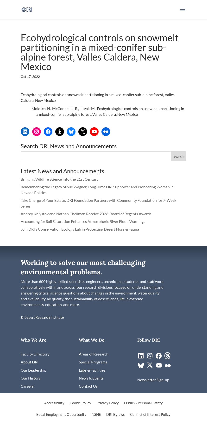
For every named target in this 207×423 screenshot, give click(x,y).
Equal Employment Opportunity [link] (61, 415)
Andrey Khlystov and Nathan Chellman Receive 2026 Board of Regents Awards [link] (86, 213)
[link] (26, 9)
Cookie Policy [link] (80, 403)
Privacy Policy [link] (107, 403)
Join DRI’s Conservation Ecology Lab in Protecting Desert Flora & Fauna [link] (80, 229)
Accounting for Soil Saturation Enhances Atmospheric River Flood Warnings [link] (83, 221)
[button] (182, 12)
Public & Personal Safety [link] (143, 403)
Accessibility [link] (54, 403)
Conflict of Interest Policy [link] (150, 415)
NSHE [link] (96, 415)
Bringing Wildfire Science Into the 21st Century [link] (60, 179)
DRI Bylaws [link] (115, 415)
